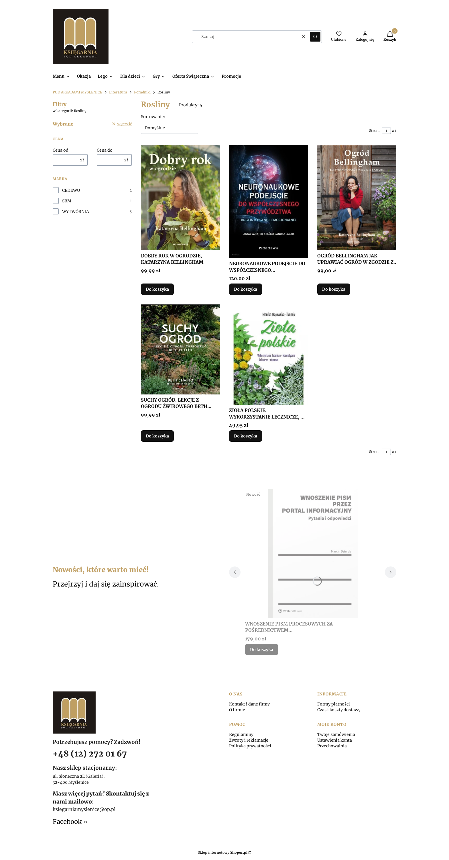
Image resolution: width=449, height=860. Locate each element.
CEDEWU (71, 190)
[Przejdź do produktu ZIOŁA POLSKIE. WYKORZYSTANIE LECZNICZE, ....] (268, 354)
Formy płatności (333, 704)
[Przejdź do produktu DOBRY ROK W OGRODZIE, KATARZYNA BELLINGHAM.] (180, 197)
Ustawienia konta (334, 740)
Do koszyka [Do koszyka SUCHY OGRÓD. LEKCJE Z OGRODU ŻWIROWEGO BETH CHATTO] (157, 436)
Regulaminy (241, 734)
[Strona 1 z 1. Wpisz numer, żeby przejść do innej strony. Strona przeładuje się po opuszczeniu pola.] (386, 131)
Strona (375, 130)
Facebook (68, 822)
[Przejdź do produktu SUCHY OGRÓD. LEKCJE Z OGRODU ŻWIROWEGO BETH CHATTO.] (180, 349)
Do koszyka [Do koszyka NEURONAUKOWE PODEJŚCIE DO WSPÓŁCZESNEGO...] (245, 289)
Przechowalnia (332, 745)
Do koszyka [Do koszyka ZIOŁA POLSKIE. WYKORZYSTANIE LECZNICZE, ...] (245, 436)
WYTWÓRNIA (75, 211)
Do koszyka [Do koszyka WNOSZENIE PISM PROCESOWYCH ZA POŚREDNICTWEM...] (261, 649)
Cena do (105, 150)
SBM (66, 201)
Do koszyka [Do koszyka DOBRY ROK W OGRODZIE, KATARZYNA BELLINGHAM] (157, 289)
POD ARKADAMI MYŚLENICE (77, 92)
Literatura (118, 92)
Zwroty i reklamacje (248, 740)
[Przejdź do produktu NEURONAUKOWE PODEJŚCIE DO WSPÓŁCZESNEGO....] (268, 201)
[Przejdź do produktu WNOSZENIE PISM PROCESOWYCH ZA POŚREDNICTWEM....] (312, 553)
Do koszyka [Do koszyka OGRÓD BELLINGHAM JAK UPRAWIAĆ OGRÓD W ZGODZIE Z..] (333, 289)
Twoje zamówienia (336, 734)
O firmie (237, 709)
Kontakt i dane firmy (249, 704)
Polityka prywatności (250, 745)
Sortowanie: (153, 116)
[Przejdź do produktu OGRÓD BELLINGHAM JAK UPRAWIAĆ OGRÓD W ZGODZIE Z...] (356, 197)
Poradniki (142, 92)
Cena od (60, 150)
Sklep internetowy (222, 852)
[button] (315, 37)
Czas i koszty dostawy (339, 709)
